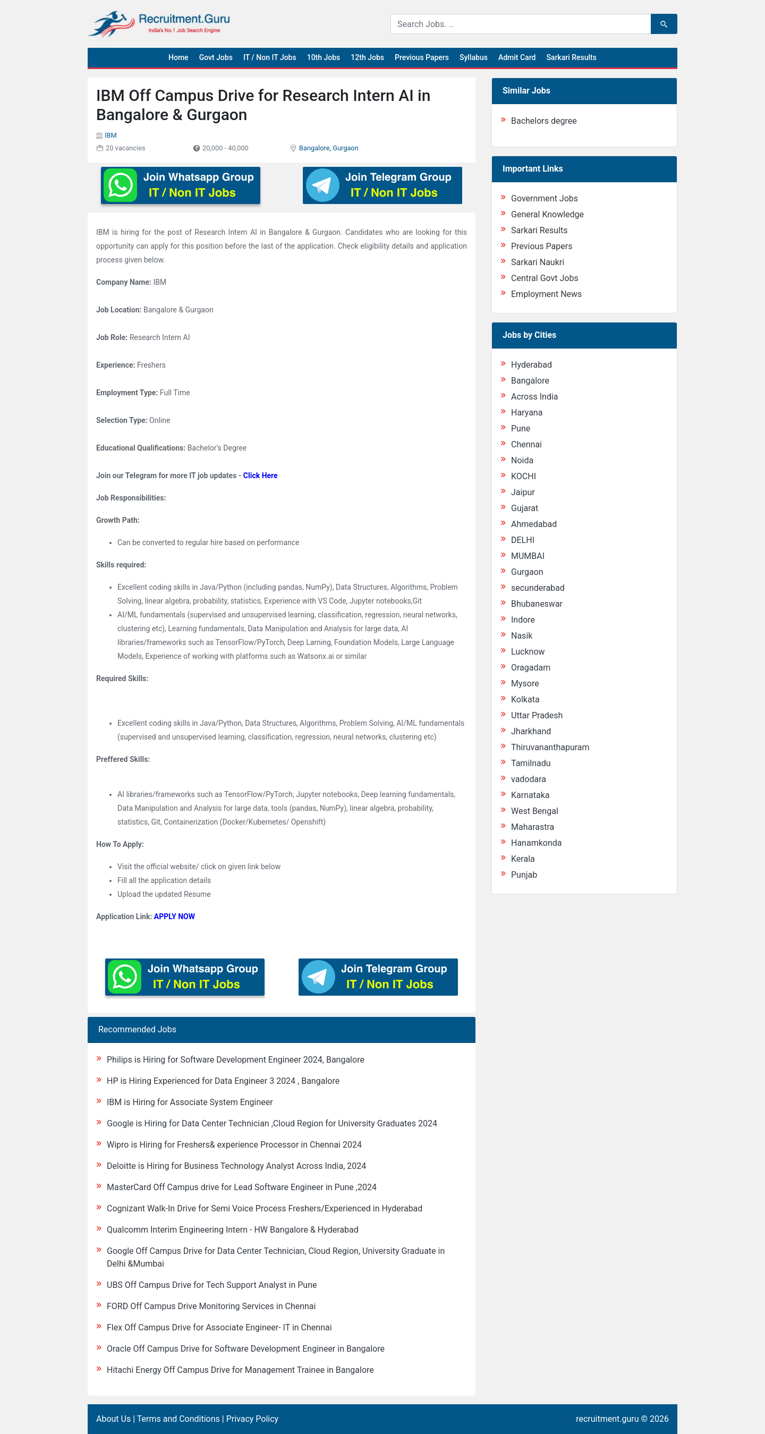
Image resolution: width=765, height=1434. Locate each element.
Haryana (526, 413)
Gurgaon (346, 148)
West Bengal (534, 811)
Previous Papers (422, 57)
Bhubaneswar (537, 604)
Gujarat (524, 508)
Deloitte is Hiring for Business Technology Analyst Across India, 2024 (236, 1166)
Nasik (521, 636)
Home (178, 57)
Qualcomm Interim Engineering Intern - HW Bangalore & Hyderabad (233, 1230)
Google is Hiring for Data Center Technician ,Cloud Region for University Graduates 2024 (272, 1123)
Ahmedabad (534, 524)
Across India (534, 397)
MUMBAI (528, 556)
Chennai (526, 444)
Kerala (523, 859)
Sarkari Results (571, 57)
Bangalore (314, 148)
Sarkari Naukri (537, 262)
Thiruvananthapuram (550, 747)
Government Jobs (544, 198)
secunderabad (538, 588)
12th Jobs (367, 57)
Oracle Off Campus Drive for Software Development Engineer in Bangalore (246, 1349)
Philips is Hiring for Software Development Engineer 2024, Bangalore (235, 1060)
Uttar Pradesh (537, 715)
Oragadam (530, 668)
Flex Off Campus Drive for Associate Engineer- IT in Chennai (219, 1327)
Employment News (546, 294)
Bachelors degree (544, 121)
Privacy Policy (252, 1419)
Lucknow (528, 652)
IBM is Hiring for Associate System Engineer (190, 1102)
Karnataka (530, 795)
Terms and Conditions (178, 1419)
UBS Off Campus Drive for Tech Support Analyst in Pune (212, 1285)
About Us (113, 1419)
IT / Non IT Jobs (269, 57)
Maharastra (532, 827)
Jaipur (523, 492)
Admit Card (517, 57)
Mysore (525, 683)
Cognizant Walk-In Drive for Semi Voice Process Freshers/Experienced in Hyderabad (264, 1208)
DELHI (522, 540)
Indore (523, 620)
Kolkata (525, 699)
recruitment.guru (607, 1419)
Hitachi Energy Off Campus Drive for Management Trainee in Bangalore (240, 1370)
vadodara (528, 779)
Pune (520, 428)
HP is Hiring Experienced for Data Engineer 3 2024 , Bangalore (223, 1081)
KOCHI (523, 476)
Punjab (524, 875)
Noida (522, 460)
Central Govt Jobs (545, 278)
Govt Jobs (216, 57)
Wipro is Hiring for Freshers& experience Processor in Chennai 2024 (234, 1145)
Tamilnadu (531, 763)
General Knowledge (547, 214)
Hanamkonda (536, 843)
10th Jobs (324, 57)
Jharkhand (531, 731)
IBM (111, 135)
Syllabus (474, 57)
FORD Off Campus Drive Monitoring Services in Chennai (211, 1306)
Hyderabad (531, 365)
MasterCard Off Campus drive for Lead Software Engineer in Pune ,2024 (242, 1187)
